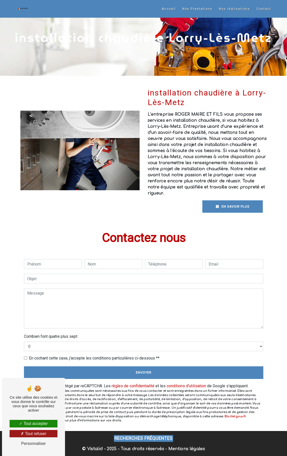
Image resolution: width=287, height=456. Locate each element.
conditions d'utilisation (186, 385)
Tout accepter (33, 423)
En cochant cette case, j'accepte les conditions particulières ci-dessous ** (94, 358)
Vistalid (95, 449)
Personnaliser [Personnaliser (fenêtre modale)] (33, 443)
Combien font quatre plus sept (50, 336)
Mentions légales (186, 449)
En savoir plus (232, 206)
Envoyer (143, 372)
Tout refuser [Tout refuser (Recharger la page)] (33, 433)
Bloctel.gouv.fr (235, 416)
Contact (264, 9)
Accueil (169, 9)
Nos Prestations (197, 9)
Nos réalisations (234, 9)
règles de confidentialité (133, 385)
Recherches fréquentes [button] (143, 438)
